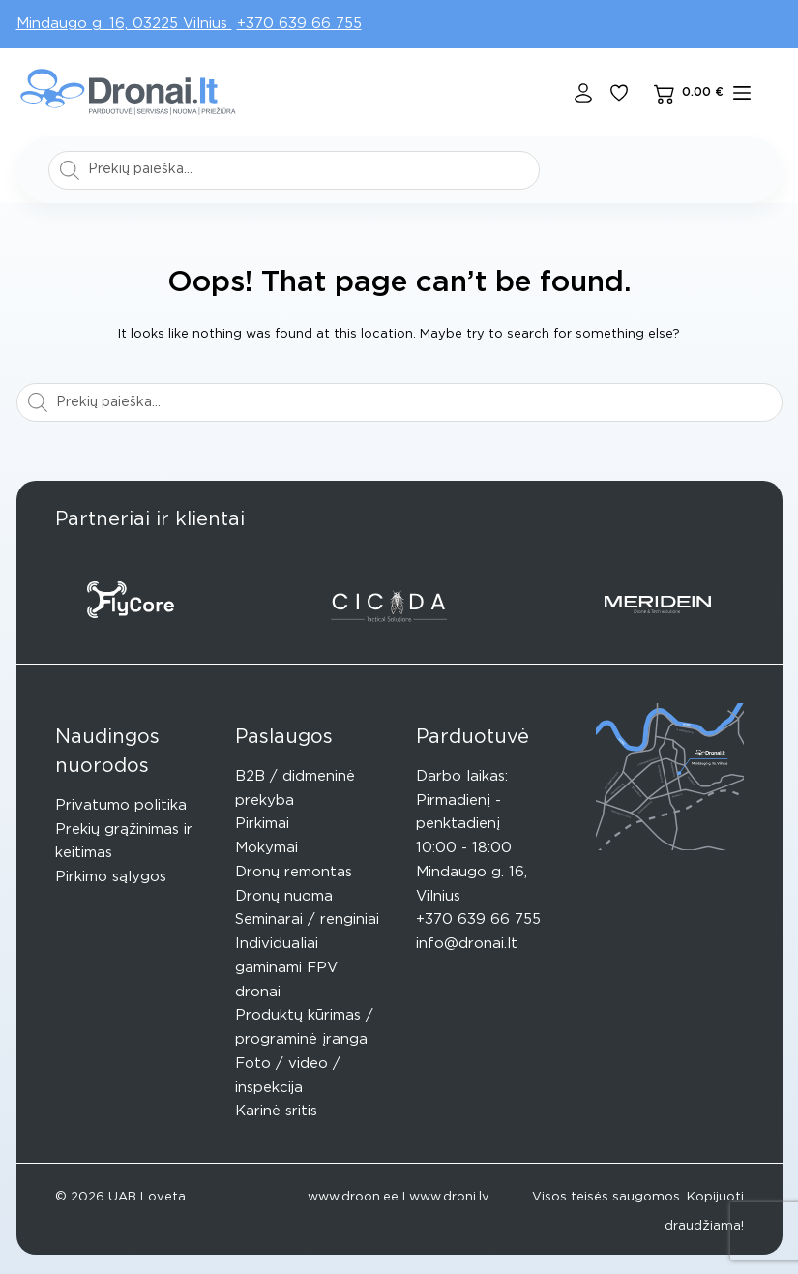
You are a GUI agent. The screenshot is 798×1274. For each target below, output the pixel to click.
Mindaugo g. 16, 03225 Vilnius (124, 23)
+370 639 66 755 (299, 23)
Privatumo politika (121, 805)
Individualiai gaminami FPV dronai (286, 967)
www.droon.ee (353, 1197)
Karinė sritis (276, 1111)
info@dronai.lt (466, 943)
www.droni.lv (449, 1197)
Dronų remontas (293, 872)
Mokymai (266, 848)
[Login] (583, 93)
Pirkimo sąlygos (110, 877)
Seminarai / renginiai (307, 919)
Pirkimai (262, 823)
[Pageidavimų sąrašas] (619, 93)
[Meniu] (742, 93)
